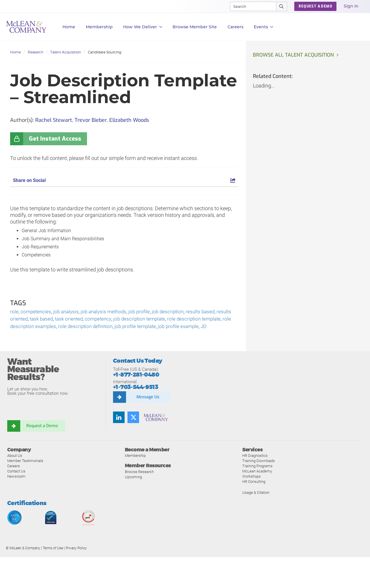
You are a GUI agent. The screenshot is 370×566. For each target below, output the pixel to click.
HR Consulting (253, 490)
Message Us (148, 406)
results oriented (27, 320)
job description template (162, 320)
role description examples (61, 328)
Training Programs (257, 475)
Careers (13, 475)
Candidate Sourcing (104, 52)
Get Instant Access (55, 139)
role (14, 312)
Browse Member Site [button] (195, 26)
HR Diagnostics (255, 464)
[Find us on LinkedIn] (119, 426)
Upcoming (133, 485)
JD (35, 335)
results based (208, 312)
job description (174, 312)
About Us (14, 464)
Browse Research (139, 480)
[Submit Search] (281, 6)
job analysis (67, 312)
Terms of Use (53, 557)
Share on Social (124, 180)
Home (68, 26)
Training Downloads (258, 470)
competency (119, 320)
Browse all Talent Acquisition (294, 55)
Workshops (251, 485)
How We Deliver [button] (142, 27)
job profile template (173, 328)
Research (35, 52)
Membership (99, 26)
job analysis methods (107, 312)
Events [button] (263, 27)
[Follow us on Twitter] (133, 426)
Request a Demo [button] (315, 6)
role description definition (120, 328)
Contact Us (16, 480)
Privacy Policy (76, 557)
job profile (145, 312)
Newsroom (16, 485)
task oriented (88, 320)
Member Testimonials (25, 470)
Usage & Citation (255, 501)
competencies (36, 312)
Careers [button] (235, 26)
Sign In (351, 6)
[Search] (250, 6)
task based (59, 320)
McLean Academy (257, 480)
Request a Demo (41, 435)
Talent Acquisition (65, 52)
